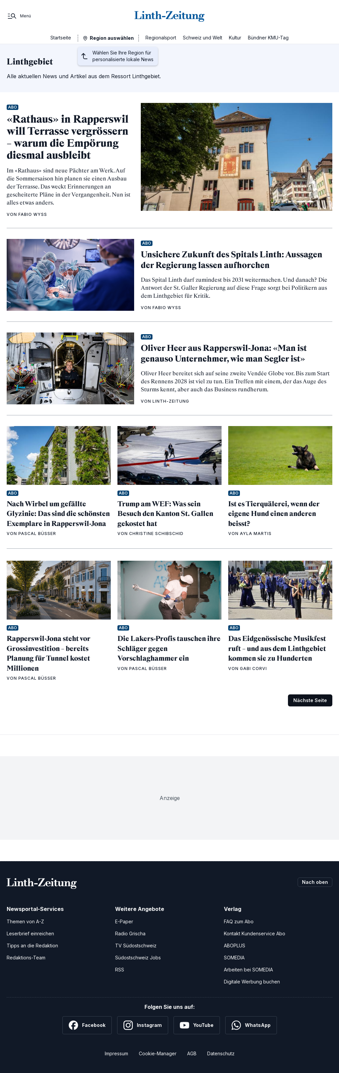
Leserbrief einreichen (30, 933)
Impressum (116, 1053)
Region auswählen (112, 38)
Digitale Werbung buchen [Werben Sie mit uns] (252, 981)
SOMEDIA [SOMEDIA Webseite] (234, 957)
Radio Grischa (130, 933)
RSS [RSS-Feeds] (119, 969)
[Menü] (19, 16)
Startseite (60, 37)
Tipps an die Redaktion (32, 945)
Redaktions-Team (26, 957)
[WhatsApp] (251, 1025)
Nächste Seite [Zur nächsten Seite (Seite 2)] (310, 700)
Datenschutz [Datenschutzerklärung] (221, 1053)
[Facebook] (87, 1025)
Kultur (235, 37)
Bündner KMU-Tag (268, 37)
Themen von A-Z (25, 921)
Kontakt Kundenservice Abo (254, 933)
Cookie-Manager (158, 1053)
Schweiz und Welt (202, 37)
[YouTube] (197, 1025)
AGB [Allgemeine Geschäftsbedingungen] (192, 1053)
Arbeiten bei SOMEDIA (248, 969)
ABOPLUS (234, 945)
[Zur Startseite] (169, 16)
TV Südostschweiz (135, 945)
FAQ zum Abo (239, 921)
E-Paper (124, 921)
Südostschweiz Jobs (138, 957)
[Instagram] (142, 1025)
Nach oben (315, 882)
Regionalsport (160, 37)
